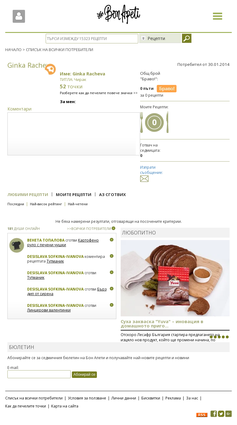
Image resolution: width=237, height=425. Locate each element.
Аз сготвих (112, 194)
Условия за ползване (87, 398)
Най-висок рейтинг (46, 204)
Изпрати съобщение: (151, 173)
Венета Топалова (45, 240)
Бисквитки (150, 398)
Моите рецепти (73, 194)
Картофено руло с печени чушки (63, 243)
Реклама (173, 398)
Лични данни (123, 398)
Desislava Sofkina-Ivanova (55, 256)
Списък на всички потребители (34, 398)
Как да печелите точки (25, 406)
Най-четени (78, 204)
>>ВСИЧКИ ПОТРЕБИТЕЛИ (89, 228)
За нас (192, 398)
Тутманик (55, 261)
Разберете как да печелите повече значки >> (99, 92)
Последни (15, 204)
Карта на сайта (64, 406)
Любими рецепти (27, 194)
